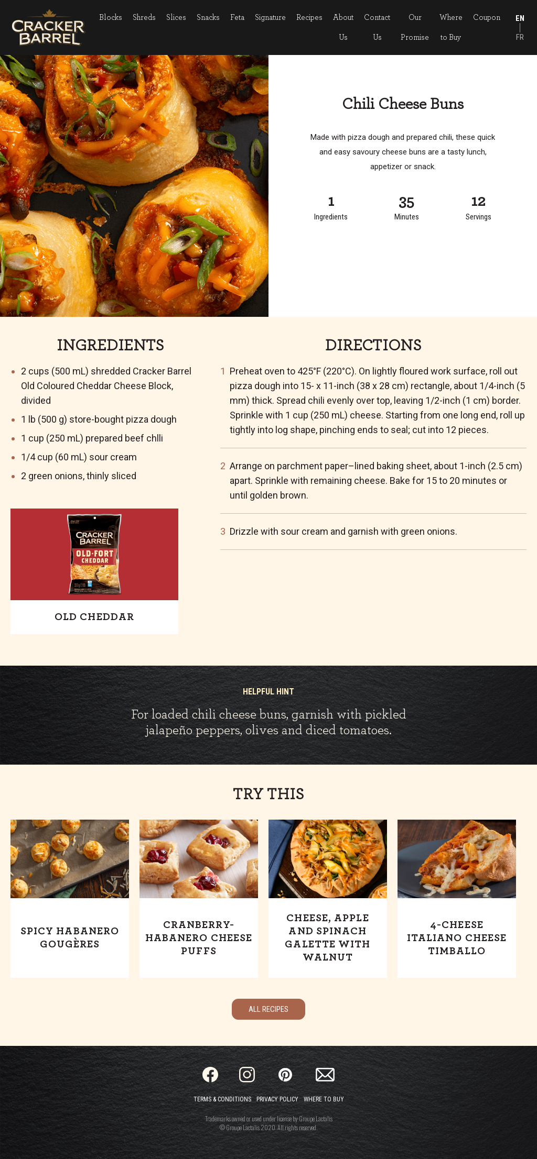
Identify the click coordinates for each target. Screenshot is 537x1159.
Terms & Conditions (222, 1099)
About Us (343, 27)
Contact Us (377, 27)
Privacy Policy (277, 1099)
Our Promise (415, 27)
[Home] (48, 27)
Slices (176, 17)
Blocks (110, 17)
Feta (237, 17)
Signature (270, 17)
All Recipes (268, 1009)
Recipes (309, 17)
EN (519, 18)
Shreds (144, 17)
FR (520, 37)
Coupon (486, 17)
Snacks (208, 17)
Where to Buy (451, 27)
